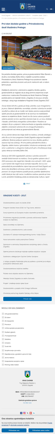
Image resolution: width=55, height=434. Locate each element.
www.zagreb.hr (8, 68)
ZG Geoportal (9, 321)
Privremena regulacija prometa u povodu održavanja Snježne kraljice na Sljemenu (25, 219)
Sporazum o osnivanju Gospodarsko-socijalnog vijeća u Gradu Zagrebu (25, 246)
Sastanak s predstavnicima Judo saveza (17, 230)
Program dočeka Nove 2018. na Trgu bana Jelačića (22, 208)
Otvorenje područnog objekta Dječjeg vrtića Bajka (21, 293)
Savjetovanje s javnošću (13, 350)
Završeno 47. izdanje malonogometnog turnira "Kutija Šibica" (24, 234)
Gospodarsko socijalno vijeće (14, 361)
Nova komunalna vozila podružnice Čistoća (18, 239)
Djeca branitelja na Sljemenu (13, 225)
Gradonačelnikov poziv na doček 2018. (17, 203)
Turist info (8, 346)
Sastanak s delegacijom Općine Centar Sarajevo (20, 256)
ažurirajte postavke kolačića (19, 425)
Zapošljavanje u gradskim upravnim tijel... (18, 354)
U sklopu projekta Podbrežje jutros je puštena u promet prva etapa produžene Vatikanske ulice (27, 263)
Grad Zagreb (6, 15)
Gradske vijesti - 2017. (39, 15)
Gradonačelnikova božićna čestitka (15, 268)
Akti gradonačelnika (11, 314)
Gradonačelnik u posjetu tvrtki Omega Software (20, 288)
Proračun (8, 324)
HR (51, 9)
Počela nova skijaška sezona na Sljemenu (18, 273)
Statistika (8, 339)
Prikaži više (27, 299)
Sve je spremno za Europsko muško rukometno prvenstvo (23, 213)
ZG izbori (8, 317)
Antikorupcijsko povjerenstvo (14, 328)
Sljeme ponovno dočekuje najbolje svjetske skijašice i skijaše (24, 251)
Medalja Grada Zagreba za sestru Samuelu (18, 278)
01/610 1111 (27, 403)
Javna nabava (9, 357)
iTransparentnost (10, 336)
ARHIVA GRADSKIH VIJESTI (21, 15)
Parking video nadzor (12, 365)
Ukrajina (7, 343)
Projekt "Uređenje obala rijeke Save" (16, 283)
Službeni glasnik (10, 332)
